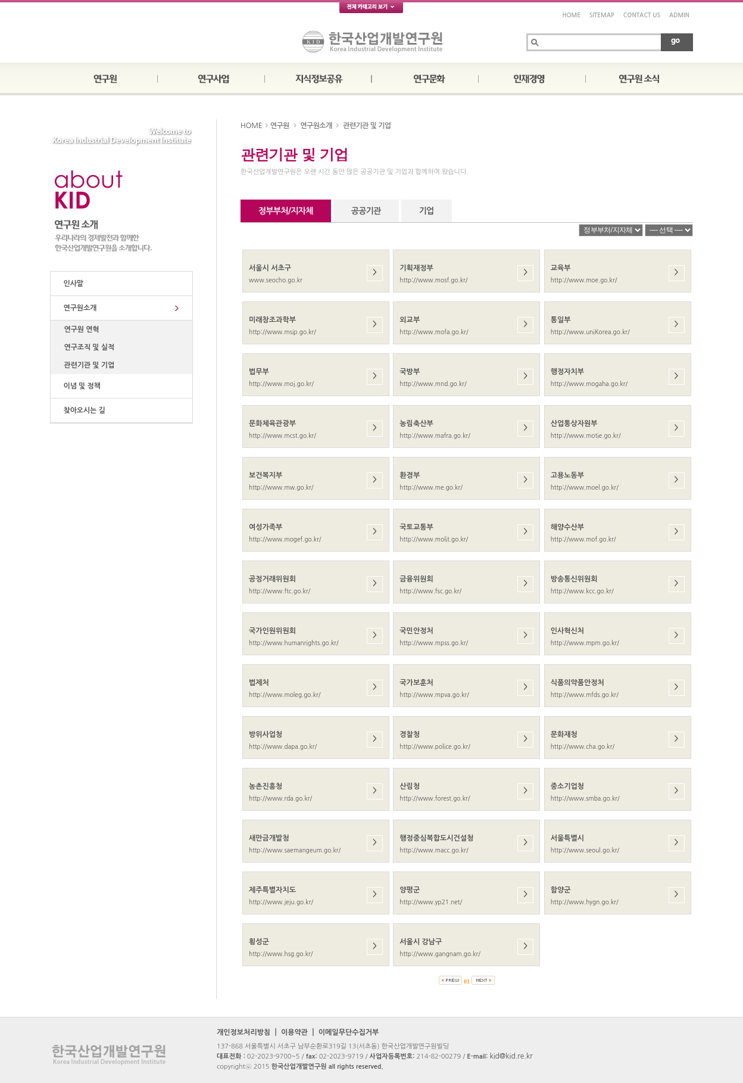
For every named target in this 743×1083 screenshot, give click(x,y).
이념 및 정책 (80, 386)
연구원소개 (78, 308)
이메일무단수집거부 (349, 1032)
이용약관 (294, 1032)
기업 (426, 211)
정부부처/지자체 (285, 211)
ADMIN (679, 15)
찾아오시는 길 (82, 410)
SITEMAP (601, 15)
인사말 (71, 283)
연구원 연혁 (79, 329)
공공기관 (366, 211)
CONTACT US (641, 15)
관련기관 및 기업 (87, 365)
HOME (571, 15)
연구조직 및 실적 (87, 347)
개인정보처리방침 (243, 1032)
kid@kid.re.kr (510, 1056)
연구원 (279, 125)
